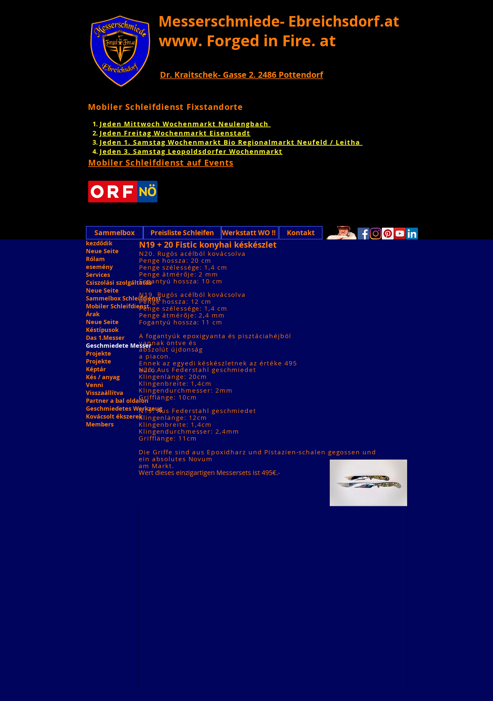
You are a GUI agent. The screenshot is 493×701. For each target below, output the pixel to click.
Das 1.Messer (105, 338)
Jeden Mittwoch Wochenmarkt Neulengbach (185, 123)
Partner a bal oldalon (117, 401)
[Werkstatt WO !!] (250, 232)
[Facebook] (363, 233)
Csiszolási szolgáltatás (119, 283)
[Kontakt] (301, 232)
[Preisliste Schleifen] (182, 232)
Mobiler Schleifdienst (117, 306)
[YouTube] (400, 233)
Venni (94, 385)
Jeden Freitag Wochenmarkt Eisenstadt (175, 133)
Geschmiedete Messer (118, 346)
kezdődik (99, 243)
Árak (93, 314)
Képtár (96, 369)
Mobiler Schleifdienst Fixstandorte (165, 107)
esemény (99, 267)
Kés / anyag (103, 377)
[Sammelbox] (114, 232)
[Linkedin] (412, 233)
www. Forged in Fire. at (247, 40)
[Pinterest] (388, 233)
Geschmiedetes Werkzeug (123, 409)
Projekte (98, 354)
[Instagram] (376, 233)
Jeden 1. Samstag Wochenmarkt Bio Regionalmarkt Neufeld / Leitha (231, 142)
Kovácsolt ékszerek (114, 417)
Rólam (95, 259)
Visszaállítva (104, 393)
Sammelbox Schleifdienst (123, 298)
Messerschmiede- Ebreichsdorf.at (278, 21)
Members (100, 424)
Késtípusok (102, 330)
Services (98, 275)
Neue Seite (102, 251)
